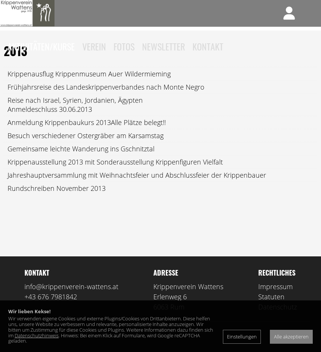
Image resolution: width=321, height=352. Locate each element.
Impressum (275, 297)
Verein (94, 46)
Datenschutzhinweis (37, 335)
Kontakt (207, 46)
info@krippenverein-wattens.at (71, 297)
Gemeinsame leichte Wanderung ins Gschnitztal (81, 159)
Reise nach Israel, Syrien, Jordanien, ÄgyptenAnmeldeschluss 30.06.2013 (75, 116)
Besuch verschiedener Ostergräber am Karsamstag (86, 146)
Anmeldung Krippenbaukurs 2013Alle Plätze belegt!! (87, 133)
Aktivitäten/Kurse (41, 46)
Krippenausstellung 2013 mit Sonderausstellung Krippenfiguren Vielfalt (115, 172)
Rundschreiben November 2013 (57, 199)
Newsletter (163, 46)
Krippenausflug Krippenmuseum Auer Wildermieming (89, 84)
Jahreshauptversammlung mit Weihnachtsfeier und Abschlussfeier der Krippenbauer (137, 185)
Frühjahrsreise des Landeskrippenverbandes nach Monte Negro (106, 97)
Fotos (124, 46)
